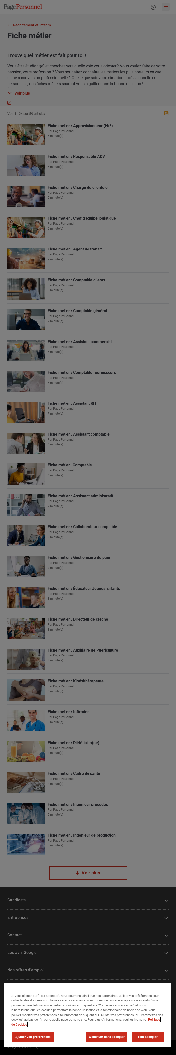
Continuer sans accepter (107, 1037)
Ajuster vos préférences (33, 1037)
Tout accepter (148, 1037)
